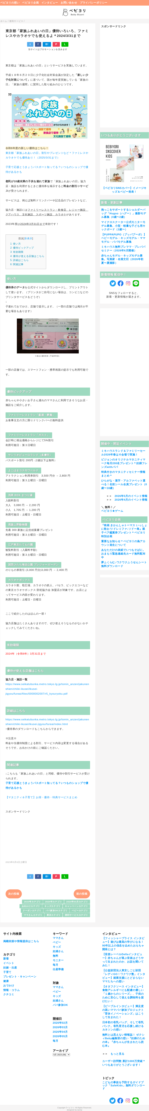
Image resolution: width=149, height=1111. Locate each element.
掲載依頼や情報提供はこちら (21, 941)
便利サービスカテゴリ (76, 915)
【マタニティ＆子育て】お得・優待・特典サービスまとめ (41, 797)
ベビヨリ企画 (30, 2)
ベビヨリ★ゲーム (112, 510)
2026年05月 (60, 1036)
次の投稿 (13, 893)
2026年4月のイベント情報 (131, 499)
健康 (6, 981)
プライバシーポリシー (94, 2)
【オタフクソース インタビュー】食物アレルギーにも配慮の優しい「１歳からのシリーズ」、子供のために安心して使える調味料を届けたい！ (123, 994)
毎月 (55, 964)
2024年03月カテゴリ (77, 902)
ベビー (57, 942)
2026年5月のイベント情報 (131, 496)
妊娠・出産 (10, 967)
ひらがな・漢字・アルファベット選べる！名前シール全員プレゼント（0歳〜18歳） (124, 484)
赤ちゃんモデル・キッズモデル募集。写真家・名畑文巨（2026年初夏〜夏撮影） (122, 259)
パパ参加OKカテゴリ (56, 910)
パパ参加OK (60, 1005)
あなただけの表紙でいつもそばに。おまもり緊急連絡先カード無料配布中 (123, 554)
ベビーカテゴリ (80, 910)
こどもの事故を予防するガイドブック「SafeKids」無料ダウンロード (123, 1085)
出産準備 (58, 969)
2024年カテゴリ (53, 902)
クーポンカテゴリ (32, 910)
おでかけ (8, 985)
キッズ (57, 946)
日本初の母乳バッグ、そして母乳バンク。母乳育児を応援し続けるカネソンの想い (123, 1026)
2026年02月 (60, 1022)
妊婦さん (58, 951)
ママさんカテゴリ (33, 915)
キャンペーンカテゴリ (76, 906)
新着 (6, 958)
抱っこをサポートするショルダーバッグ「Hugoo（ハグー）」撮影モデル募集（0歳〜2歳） (123, 213)
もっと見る (117, 1053)
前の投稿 (81, 893)
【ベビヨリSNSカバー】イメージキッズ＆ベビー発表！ (124, 190)
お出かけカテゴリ (31, 906)
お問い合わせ (69, 2)
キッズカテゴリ (52, 906)
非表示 (28, 238)
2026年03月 (60, 1027)
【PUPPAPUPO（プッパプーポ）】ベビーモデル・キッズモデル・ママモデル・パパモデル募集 (123, 238)
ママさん (58, 938)
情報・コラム (11, 990)
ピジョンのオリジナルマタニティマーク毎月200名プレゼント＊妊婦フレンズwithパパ (124, 463)
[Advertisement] (48, 835)
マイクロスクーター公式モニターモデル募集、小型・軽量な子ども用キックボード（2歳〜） (123, 226)
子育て (7, 972)
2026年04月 (60, 1031)
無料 (55, 955)
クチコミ (8, 994)
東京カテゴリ (53, 915)
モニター (58, 960)
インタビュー (49, 2)
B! (46, 44)
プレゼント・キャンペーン (19, 976)
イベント (8, 963)
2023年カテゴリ (32, 902)
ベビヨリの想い (10, 2)
